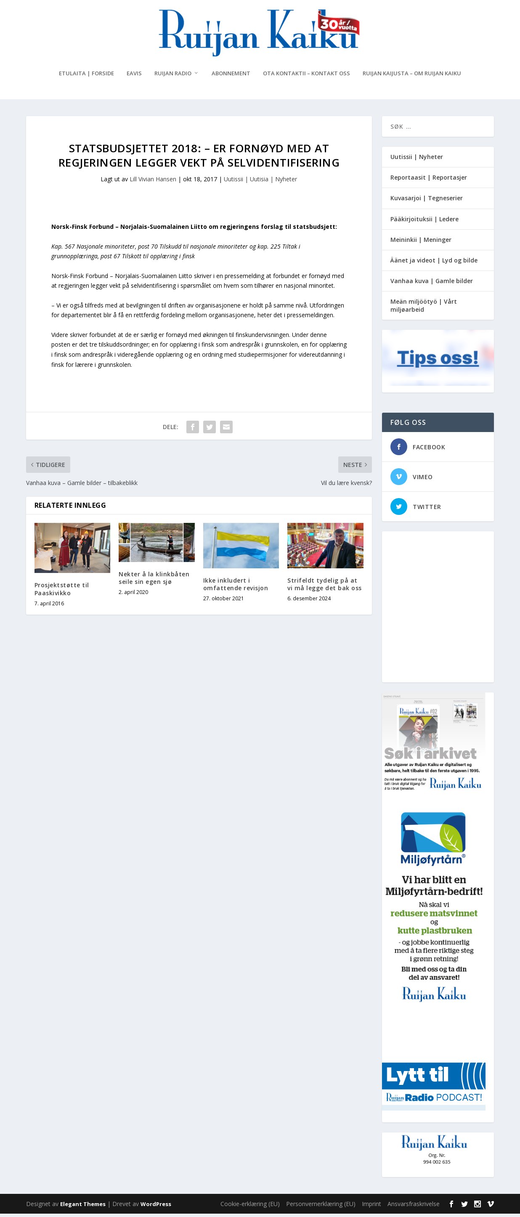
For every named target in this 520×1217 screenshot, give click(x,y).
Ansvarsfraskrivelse (413, 1207)
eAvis (134, 76)
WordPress (156, 1207)
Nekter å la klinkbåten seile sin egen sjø (154, 581)
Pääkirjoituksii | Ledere (424, 222)
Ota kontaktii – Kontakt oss (306, 76)
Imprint (371, 1207)
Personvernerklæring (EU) (321, 1207)
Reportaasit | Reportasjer (428, 181)
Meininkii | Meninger (420, 243)
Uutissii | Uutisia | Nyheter (260, 182)
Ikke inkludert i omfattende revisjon (235, 587)
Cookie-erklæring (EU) (250, 1207)
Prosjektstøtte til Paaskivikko (61, 592)
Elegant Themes (83, 1207)
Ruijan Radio (172, 76)
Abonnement (231, 76)
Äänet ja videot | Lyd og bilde (434, 264)
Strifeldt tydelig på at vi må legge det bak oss (324, 587)
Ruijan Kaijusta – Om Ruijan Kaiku (412, 76)
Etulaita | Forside (86, 76)
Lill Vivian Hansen (153, 182)
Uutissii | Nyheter (416, 160)
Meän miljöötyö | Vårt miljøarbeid (423, 308)
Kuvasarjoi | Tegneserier (426, 201)
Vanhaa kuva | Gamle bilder (431, 284)
